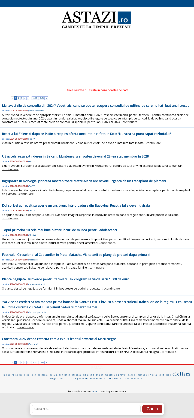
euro (107, 378)
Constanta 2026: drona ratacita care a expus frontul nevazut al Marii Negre (59, 339)
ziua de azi (120, 378)
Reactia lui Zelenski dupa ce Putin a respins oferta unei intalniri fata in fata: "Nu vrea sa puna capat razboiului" (86, 134)
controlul (137, 378)
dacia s (20, 374)
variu (154, 374)
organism (57, 378)
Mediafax (33, 235)
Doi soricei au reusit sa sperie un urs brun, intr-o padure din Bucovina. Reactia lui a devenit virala (76, 205)
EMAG (97, 367)
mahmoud (111, 375)
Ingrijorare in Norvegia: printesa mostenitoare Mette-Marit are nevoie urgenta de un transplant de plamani (84, 181)
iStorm (95, 391)
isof (162, 374)
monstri (9, 374)
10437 (35, 98)
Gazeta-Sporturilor (38, 312)
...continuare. (129, 122)
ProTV (32, 138)
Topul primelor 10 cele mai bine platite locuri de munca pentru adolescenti (59, 230)
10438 (41, 98)
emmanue (143, 374)
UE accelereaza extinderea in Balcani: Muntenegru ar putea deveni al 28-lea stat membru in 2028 (75, 156)
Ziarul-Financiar (36, 110)
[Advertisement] (97, 58)
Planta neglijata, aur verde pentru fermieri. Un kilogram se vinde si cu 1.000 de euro (65, 279)
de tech (31, 374)
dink (168, 375)
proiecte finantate (90, 378)
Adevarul (33, 344)
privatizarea (126, 374)
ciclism (181, 374)
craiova (70, 378)
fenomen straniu (70, 374)
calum (54, 374)
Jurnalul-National (37, 284)
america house (93, 374)
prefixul (43, 375)
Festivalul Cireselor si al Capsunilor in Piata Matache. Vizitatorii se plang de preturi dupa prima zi (76, 255)
